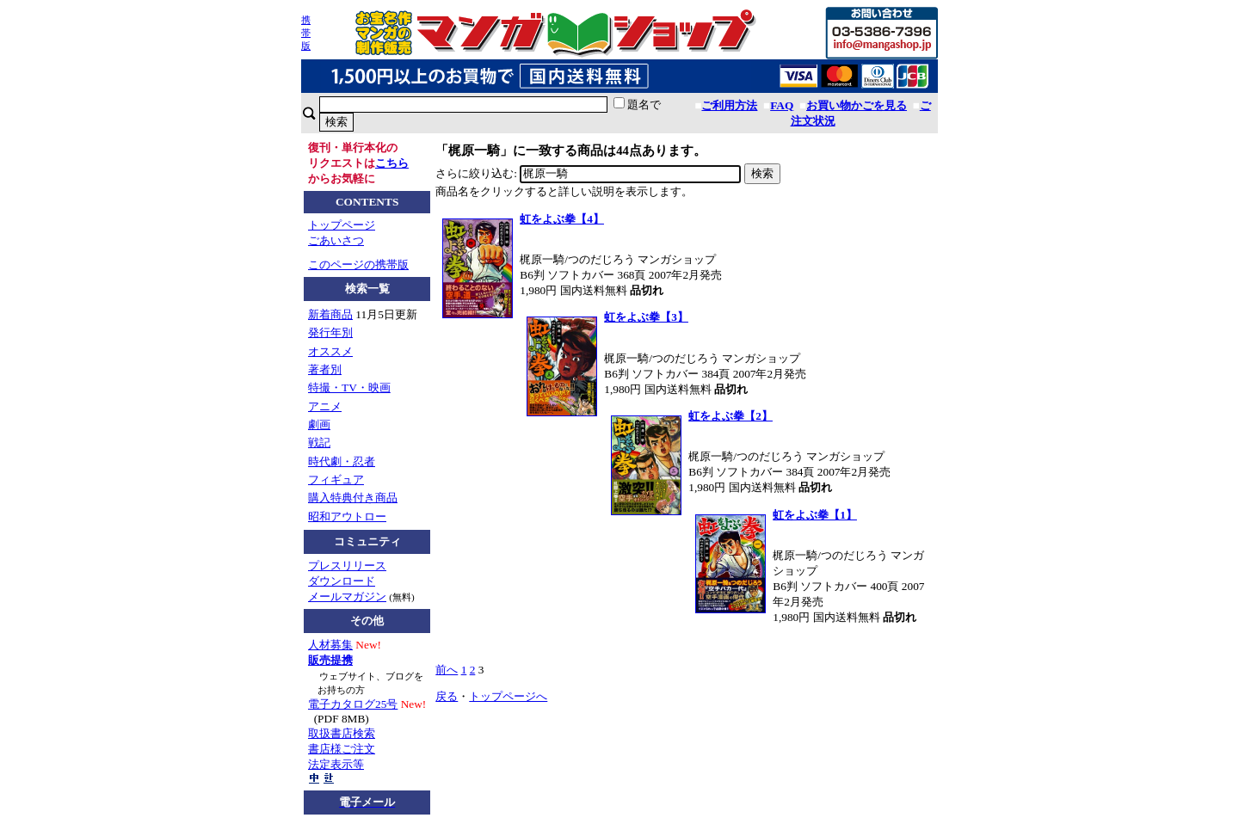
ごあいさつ (336, 240)
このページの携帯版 (358, 264)
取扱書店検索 (341, 733)
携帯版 (306, 33)
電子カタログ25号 (353, 704)
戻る (446, 696)
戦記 (319, 442)
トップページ (341, 224)
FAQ (781, 105)
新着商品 (330, 314)
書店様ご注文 (341, 748)
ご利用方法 (729, 105)
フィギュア (336, 479)
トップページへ (508, 696)
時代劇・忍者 (341, 461)
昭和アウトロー (347, 516)
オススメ (330, 351)
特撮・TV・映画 (349, 387)
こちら (392, 163)
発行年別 (330, 332)
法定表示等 (336, 764)
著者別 (325, 369)
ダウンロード (341, 581)
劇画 (319, 424)
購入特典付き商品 (353, 497)
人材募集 (330, 644)
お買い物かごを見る (856, 105)
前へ (446, 669)
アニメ (325, 406)
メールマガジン (347, 596)
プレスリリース (347, 565)
